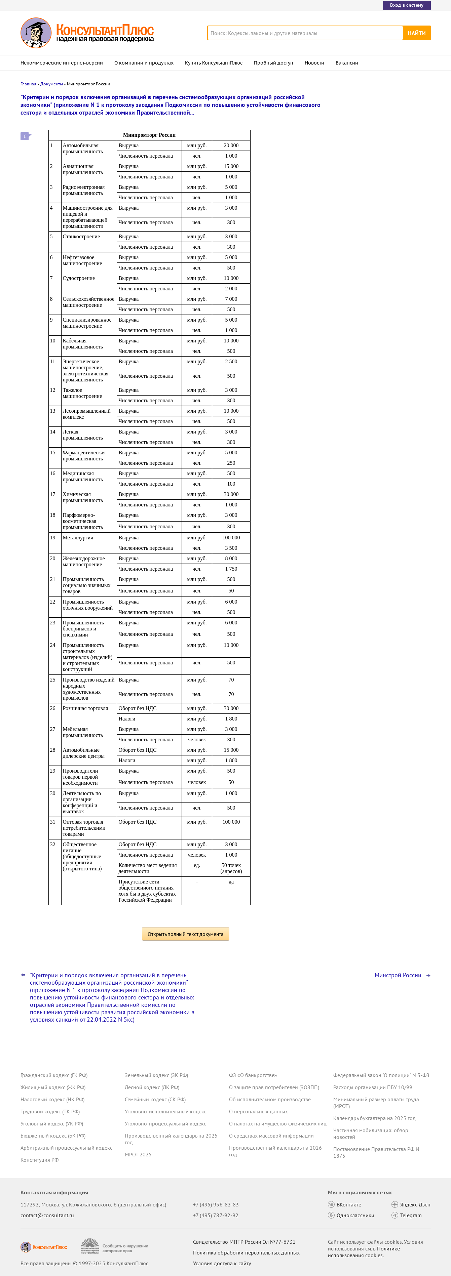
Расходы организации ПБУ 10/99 (372, 1087)
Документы (51, 83)
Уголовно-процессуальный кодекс (165, 1123)
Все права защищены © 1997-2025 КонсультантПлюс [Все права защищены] (84, 1263)
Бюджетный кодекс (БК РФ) (53, 1135)
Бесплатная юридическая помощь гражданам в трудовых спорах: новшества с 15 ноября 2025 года (375, 241)
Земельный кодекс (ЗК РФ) (156, 1075)
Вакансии (347, 63)
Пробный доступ (273, 63)
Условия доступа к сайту (222, 1263)
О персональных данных (258, 1111)
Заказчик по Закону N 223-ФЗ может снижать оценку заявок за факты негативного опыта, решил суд (378, 175)
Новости (314, 63)
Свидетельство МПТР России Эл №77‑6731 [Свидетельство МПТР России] (244, 1241)
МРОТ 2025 (138, 1154)
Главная (28, 83)
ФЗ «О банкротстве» (253, 1075)
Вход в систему (406, 5)
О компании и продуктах (144, 63)
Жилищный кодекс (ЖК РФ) (53, 1087)
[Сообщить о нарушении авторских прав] (115, 1246)
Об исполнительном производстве (270, 1099)
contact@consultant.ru (47, 1215)
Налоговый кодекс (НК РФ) (52, 1099)
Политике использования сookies (364, 1252)
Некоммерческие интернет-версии (62, 63)
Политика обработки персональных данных (246, 1252)
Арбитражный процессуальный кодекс (66, 1147)
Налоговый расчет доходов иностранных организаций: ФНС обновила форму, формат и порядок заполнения (377, 135)
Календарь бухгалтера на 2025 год (374, 1118)
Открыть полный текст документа (186, 934)
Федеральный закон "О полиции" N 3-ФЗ (381, 1075)
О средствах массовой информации (271, 1135)
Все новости (351, 263)
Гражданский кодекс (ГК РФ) (54, 1075)
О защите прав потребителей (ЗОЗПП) (274, 1087)
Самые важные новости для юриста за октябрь (380, 208)
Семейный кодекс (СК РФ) (155, 1099)
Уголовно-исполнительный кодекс (165, 1111)
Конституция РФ (40, 1159)
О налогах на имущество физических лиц (278, 1123)
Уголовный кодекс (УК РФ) (52, 1123)
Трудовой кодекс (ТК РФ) (50, 1111)
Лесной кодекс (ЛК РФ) (152, 1087)
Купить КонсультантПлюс (213, 63)
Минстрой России (398, 975)
